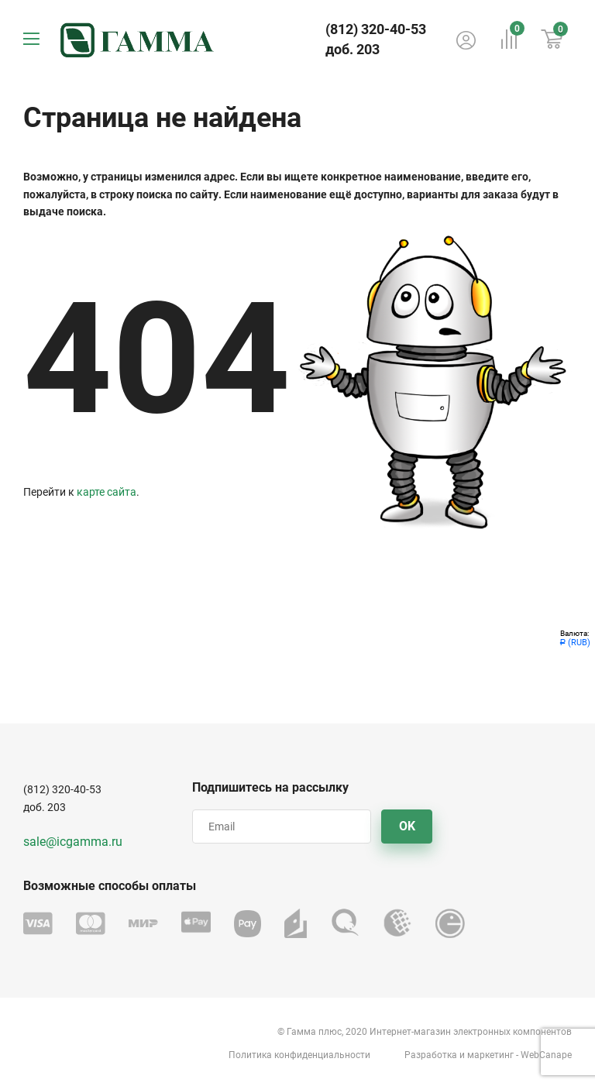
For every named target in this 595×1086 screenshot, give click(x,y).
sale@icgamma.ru (72, 841)
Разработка (430, 1055)
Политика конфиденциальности (299, 1055)
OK (407, 826)
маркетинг (490, 1055)
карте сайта (106, 492)
